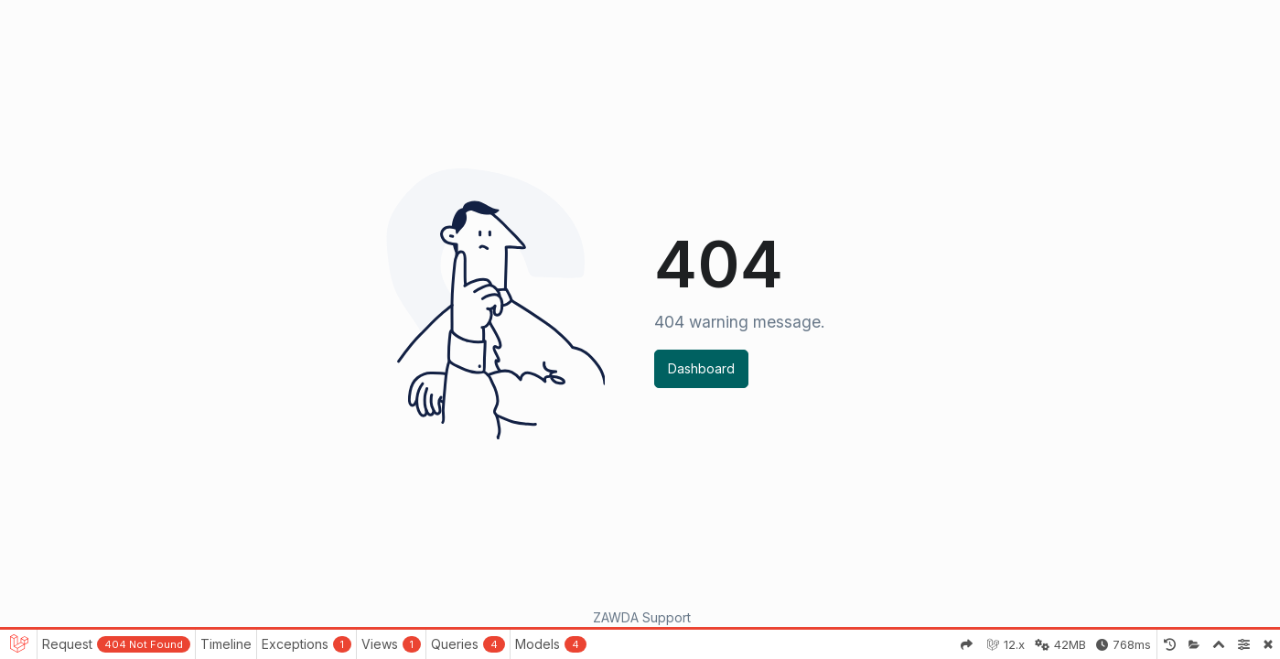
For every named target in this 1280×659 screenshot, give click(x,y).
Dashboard (701, 368)
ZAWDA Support (642, 617)
